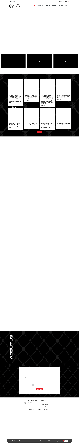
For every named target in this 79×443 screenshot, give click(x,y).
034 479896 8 (45, 433)
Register (13, 1)
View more (11, 136)
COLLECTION (48, 5)
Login (10, 1)
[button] (69, 5)
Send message (39, 421)
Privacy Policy (42, 440)
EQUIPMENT (54, 5)
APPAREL (61, 5)
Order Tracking (45, 437)
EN (69, 1)
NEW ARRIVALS (40, 5)
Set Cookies (60, 440)
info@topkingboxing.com (49, 434)
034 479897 (63, 1)
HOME (34, 5)
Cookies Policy (49, 440)
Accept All (66, 440)
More (66, 5)
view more (39, 164)
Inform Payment (45, 438)
